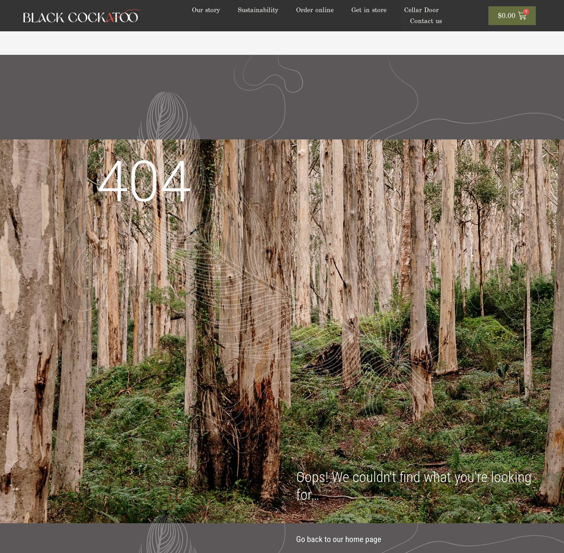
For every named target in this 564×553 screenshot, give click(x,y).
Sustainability (258, 10)
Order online (315, 10)
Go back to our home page (338, 539)
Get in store (369, 10)
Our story (206, 10)
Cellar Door (421, 10)
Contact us (426, 21)
